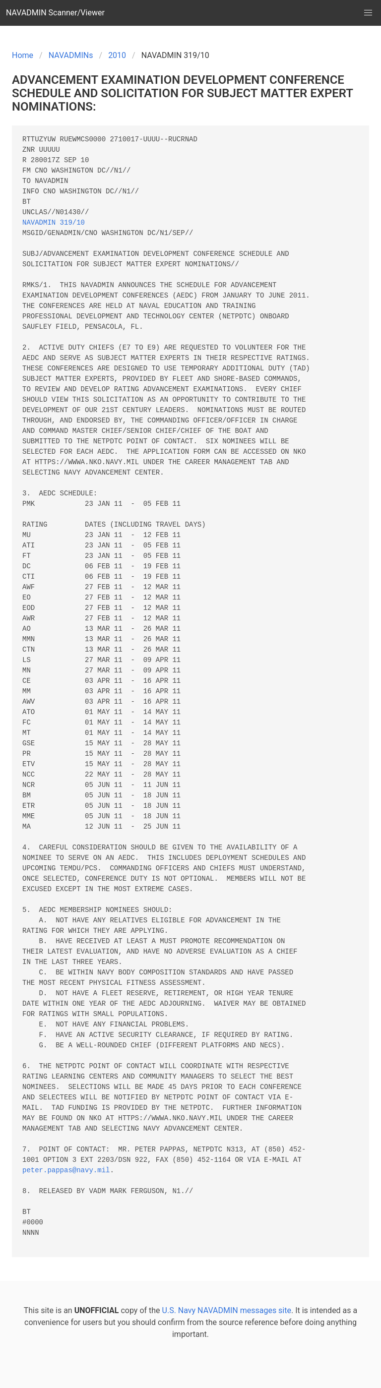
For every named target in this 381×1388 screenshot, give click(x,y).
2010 (117, 55)
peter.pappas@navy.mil (66, 1170)
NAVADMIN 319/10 (53, 223)
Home (22, 55)
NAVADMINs (71, 55)
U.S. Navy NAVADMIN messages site (226, 1310)
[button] (368, 13)
